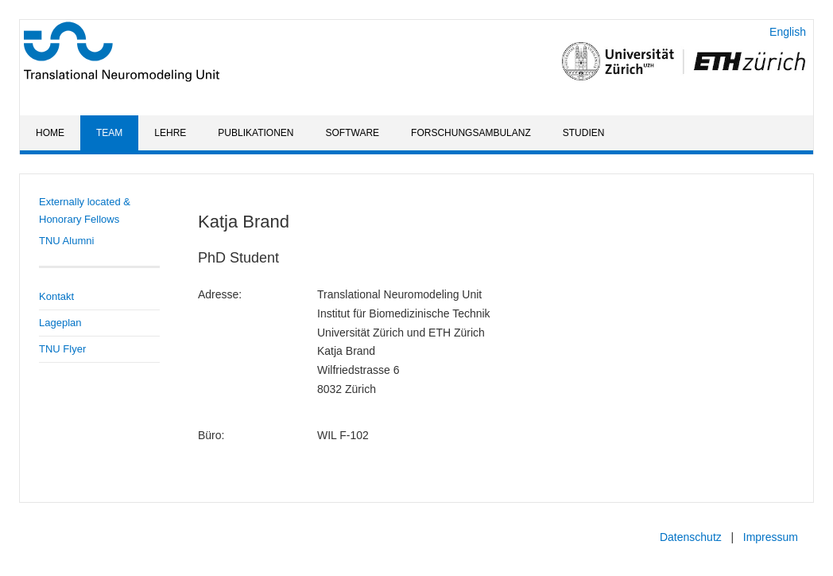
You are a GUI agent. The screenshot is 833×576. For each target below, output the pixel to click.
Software (353, 132)
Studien (584, 132)
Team (109, 132)
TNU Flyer (62, 349)
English (787, 31)
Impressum (770, 537)
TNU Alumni (66, 241)
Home (50, 132)
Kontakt (56, 296)
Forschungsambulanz (471, 132)
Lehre (170, 132)
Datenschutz (691, 537)
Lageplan (60, 323)
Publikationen (255, 132)
